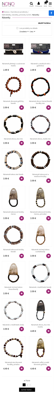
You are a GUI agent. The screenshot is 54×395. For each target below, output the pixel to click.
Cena (32, 31)
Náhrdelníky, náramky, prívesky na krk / (17, 15)
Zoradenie (23, 31)
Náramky (35, 15)
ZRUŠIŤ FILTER (44, 23)
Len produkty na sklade (27, 28)
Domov (6, 12)
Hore (27, 380)
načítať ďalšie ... (27, 390)
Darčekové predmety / (20, 12)
